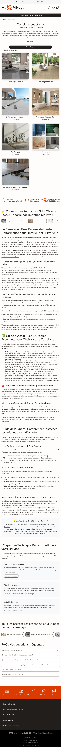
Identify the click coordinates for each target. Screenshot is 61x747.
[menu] (3, 8)
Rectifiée (7, 527)
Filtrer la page (30, 47)
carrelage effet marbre (44, 285)
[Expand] (30, 41)
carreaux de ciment (18, 287)
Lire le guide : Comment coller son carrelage (19, 594)
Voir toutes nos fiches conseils (14, 611)
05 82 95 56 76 (40, 2)
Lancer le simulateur (11, 576)
